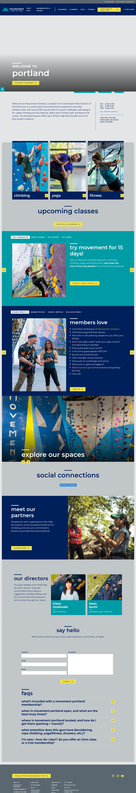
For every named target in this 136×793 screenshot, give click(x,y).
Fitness (91, 9)
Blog (33, 789)
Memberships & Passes (43, 9)
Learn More (20, 553)
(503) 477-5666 (106, 122)
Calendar (62, 9)
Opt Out (67, 789)
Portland (129, 9)
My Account (109, 1)
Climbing (73, 9)
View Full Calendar (66, 229)
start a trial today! (83, 288)
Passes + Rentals (55, 317)
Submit (66, 686)
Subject (25, 657)
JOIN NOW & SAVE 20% (106, 9)
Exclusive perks (86, 372)
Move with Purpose (17, 787)
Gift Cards (67, 242)
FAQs (53, 789)
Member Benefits (20, 317)
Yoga (82, 9)
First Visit (28, 9)
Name (23, 665)
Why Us (16, 784)
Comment (72, 657)
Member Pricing (38, 317)
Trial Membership (20, 242)
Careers (54, 787)
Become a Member (24, 83)
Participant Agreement (125, 1)
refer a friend (38, 242)
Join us (76, 394)
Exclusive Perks (73, 317)
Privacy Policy (70, 787)
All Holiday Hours (108, 111)
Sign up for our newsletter (30, 778)
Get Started (53, 242)
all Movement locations (107, 334)
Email (23, 674)
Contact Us (55, 784)
